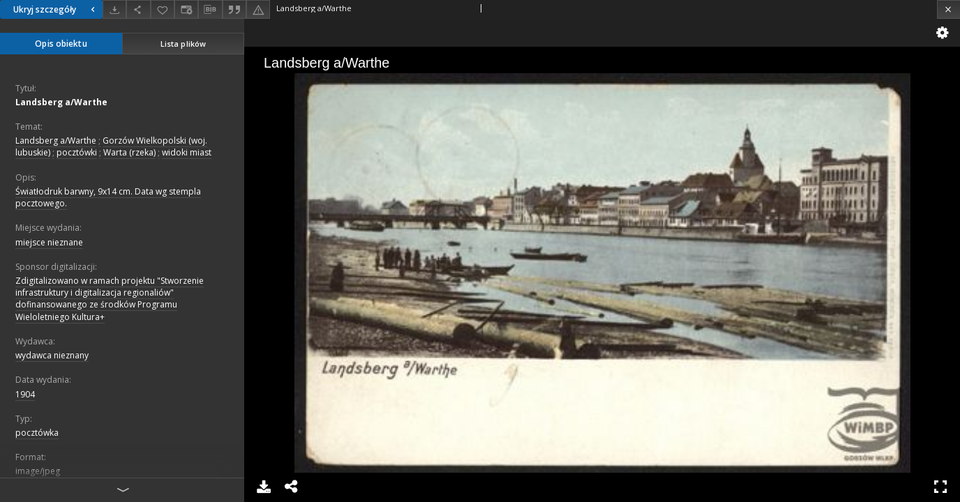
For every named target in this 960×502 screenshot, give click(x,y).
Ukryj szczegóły (55, 9)
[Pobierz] (114, 9)
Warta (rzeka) (129, 152)
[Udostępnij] (138, 9)
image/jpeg (37, 471)
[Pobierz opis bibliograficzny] (210, 10)
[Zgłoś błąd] (258, 9)
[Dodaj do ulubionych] (162, 9)
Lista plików (183, 43)
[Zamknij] (948, 9)
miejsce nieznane (49, 242)
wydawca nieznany (52, 355)
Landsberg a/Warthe (61, 102)
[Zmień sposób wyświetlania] (186, 9)
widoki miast (186, 152)
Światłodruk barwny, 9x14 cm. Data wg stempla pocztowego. (108, 197)
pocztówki (77, 152)
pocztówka (37, 433)
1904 (25, 394)
